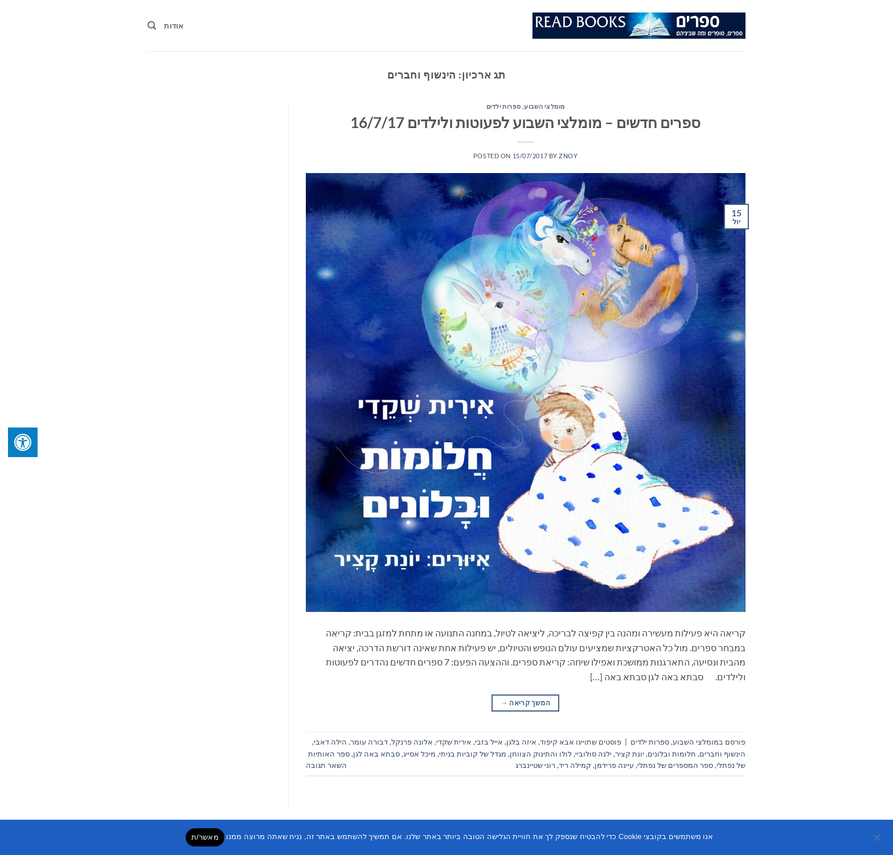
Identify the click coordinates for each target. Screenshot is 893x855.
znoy (568, 155)
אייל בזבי (489, 741)
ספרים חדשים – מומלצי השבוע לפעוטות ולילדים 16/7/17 (525, 122)
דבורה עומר (369, 741)
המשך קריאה (525, 702)
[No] (877, 841)
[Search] (152, 25)
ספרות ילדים (503, 106)
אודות (173, 25)
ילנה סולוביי (593, 753)
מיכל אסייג (419, 753)
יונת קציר (629, 753)
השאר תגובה (326, 765)
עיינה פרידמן (614, 765)
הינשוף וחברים (722, 753)
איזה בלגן (521, 741)
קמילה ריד (575, 765)
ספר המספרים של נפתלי (675, 765)
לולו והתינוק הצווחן (541, 753)
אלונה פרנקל (412, 741)
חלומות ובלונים (672, 753)
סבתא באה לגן (376, 753)
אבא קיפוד (557, 741)
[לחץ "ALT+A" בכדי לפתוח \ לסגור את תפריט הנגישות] (23, 442)
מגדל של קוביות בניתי (472, 753)
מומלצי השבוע (544, 106)
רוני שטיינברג (535, 765)
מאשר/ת (205, 837)
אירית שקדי (454, 741)
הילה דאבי (330, 741)
